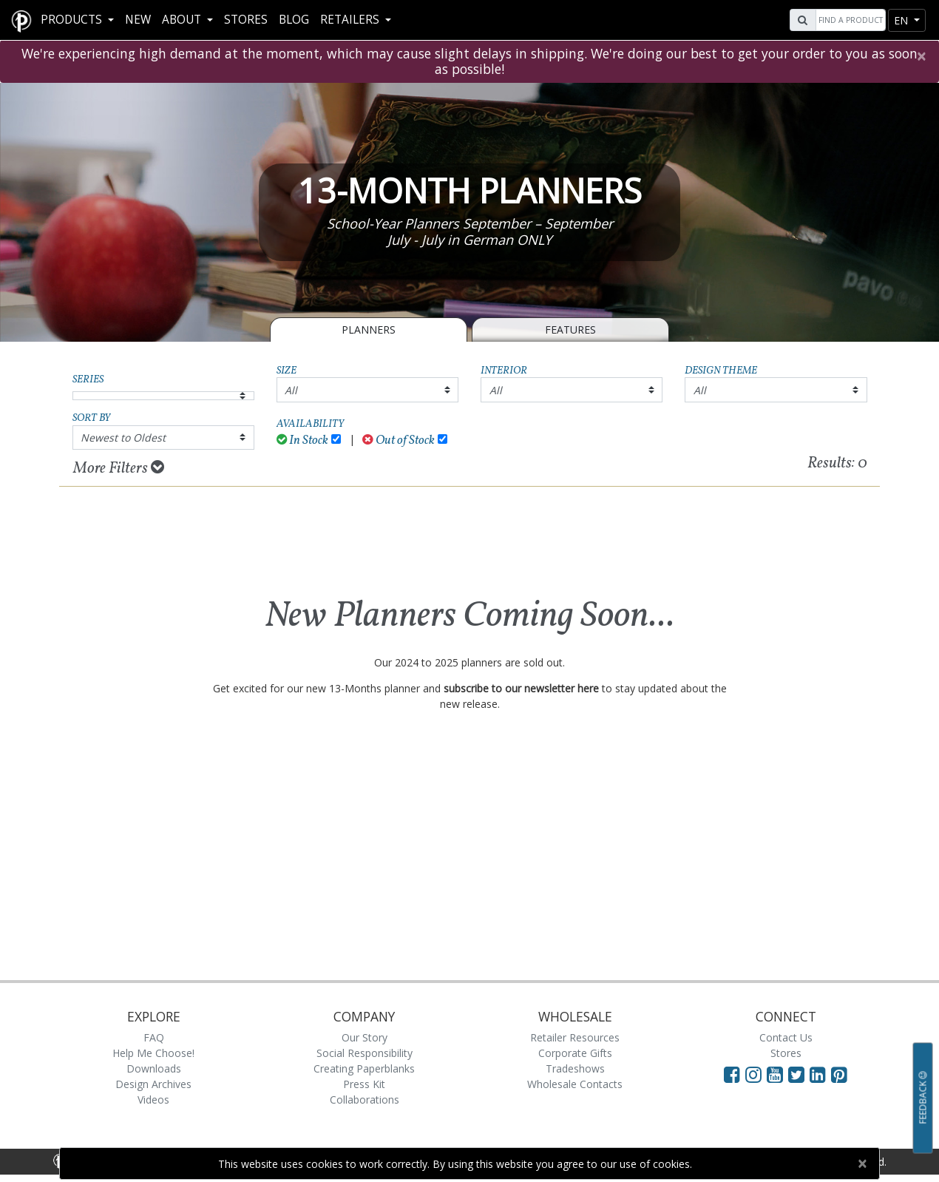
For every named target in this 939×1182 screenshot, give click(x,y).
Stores (246, 19)
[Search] (849, 20)
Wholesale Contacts (575, 1084)
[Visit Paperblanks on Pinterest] (839, 1074)
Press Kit (364, 1084)
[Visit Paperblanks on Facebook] (732, 1074)
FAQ (153, 1037)
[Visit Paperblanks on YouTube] (777, 1074)
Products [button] (73, 19)
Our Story (364, 1037)
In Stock (303, 440)
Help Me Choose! (153, 1053)
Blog (294, 19)
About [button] (183, 19)
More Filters (118, 468)
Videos (153, 1099)
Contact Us (786, 1037)
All (291, 390)
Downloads (153, 1068)
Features (570, 329)
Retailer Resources (575, 1037)
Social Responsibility (364, 1053)
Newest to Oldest (123, 437)
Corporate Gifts (575, 1053)
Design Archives (153, 1084)
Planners (369, 329)
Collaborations (364, 1099)
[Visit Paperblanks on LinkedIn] (820, 1074)
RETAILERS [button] (351, 19)
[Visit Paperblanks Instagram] (753, 1074)
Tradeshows (575, 1068)
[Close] (921, 56)
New (138, 19)
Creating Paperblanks (364, 1068)
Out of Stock (398, 440)
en (902, 20)
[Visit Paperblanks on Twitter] (799, 1074)
